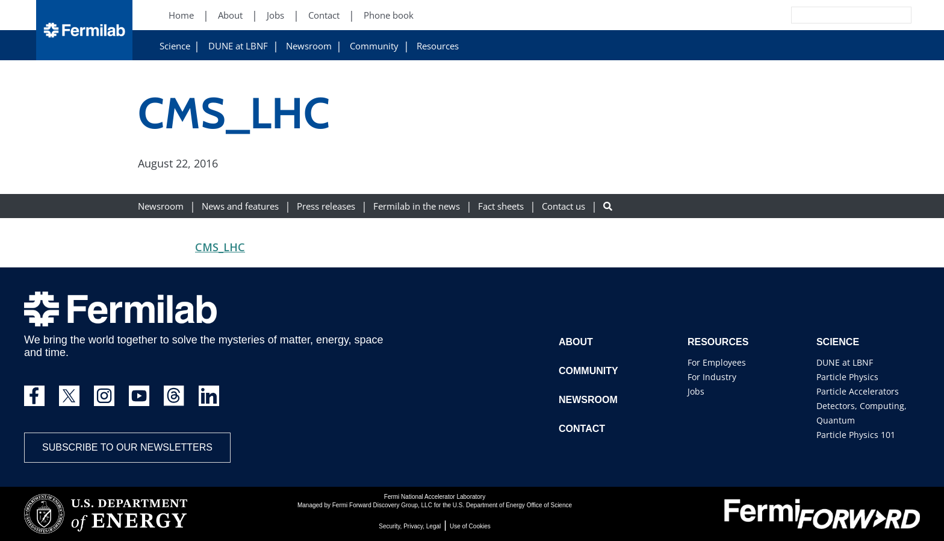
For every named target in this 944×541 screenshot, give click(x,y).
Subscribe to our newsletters (127, 447)
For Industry (712, 377)
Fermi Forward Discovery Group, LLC (382, 505)
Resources (438, 46)
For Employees (717, 362)
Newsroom (309, 46)
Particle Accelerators (857, 391)
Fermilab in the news (416, 206)
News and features (240, 206)
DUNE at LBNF (238, 46)
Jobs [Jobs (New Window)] (275, 15)
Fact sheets (501, 206)
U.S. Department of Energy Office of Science (512, 505)
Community (374, 46)
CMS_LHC (220, 247)
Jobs (696, 391)
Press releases (326, 206)
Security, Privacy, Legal (410, 526)
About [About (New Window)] (230, 15)
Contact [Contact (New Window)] (324, 15)
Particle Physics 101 (855, 434)
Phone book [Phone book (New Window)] (389, 15)
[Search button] (607, 206)
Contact (582, 429)
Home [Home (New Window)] (181, 15)
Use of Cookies (470, 526)
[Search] (824, 15)
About (576, 342)
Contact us (563, 206)
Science (175, 46)
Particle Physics (847, 377)
